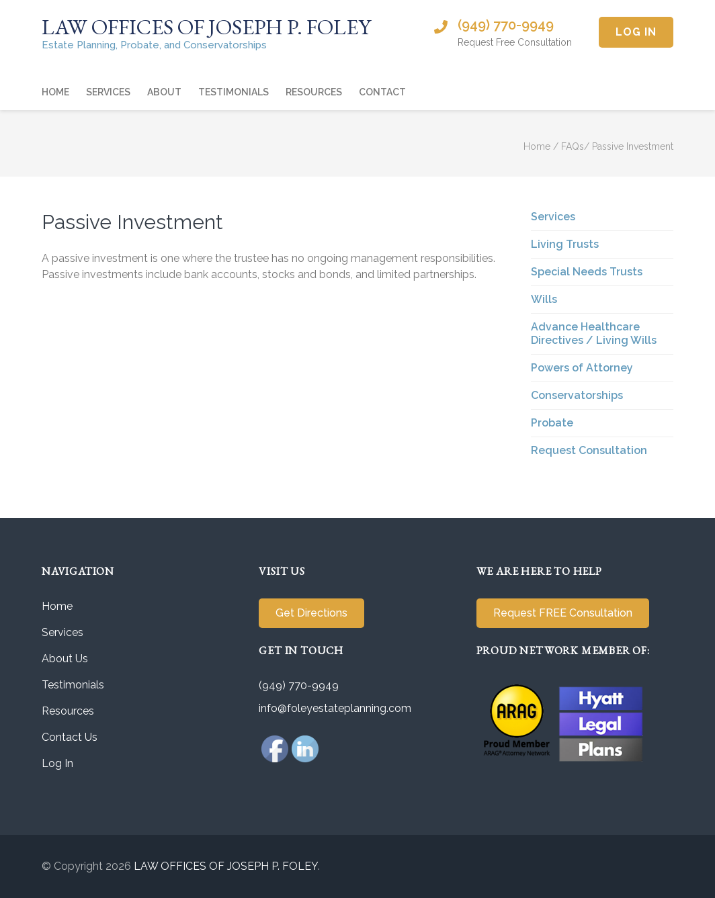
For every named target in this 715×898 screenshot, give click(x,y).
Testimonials (233, 92)
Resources (314, 92)
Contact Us (69, 737)
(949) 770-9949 (506, 25)
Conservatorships (577, 395)
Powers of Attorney (582, 367)
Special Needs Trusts (586, 271)
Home (55, 92)
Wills (544, 299)
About (164, 92)
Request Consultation (589, 450)
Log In (636, 32)
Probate (552, 422)
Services (108, 92)
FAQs (572, 146)
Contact (382, 92)
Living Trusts (565, 244)
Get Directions (311, 613)
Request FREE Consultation (562, 613)
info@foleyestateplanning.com (335, 708)
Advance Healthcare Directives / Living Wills (594, 333)
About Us (65, 658)
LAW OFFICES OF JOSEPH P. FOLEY (206, 27)
